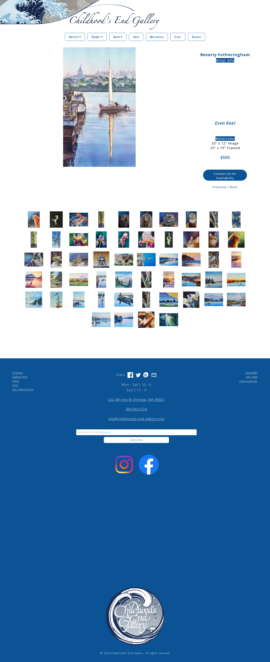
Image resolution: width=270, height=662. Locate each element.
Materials (157, 37)
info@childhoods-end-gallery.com (136, 418)
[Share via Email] (154, 375)
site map (252, 377)
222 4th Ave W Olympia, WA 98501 (136, 399)
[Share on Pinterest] (146, 375)
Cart (177, 37)
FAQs (15, 381)
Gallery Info (19, 377)
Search (196, 37)
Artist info (225, 60)
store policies (248, 381)
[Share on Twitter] (138, 375)
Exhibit (97, 37)
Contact (17, 372)
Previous (220, 187)
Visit (15, 385)
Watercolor (225, 138)
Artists (75, 37)
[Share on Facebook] (130, 375)
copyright (251, 372)
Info (136, 37)
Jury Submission (23, 389)
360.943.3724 (136, 409)
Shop (117, 37)
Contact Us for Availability (225, 175)
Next (233, 187)
